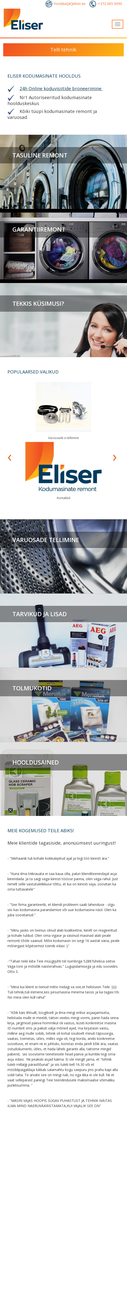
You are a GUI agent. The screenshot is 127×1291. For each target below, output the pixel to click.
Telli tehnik (63, 49)
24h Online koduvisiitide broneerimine (60, 88)
